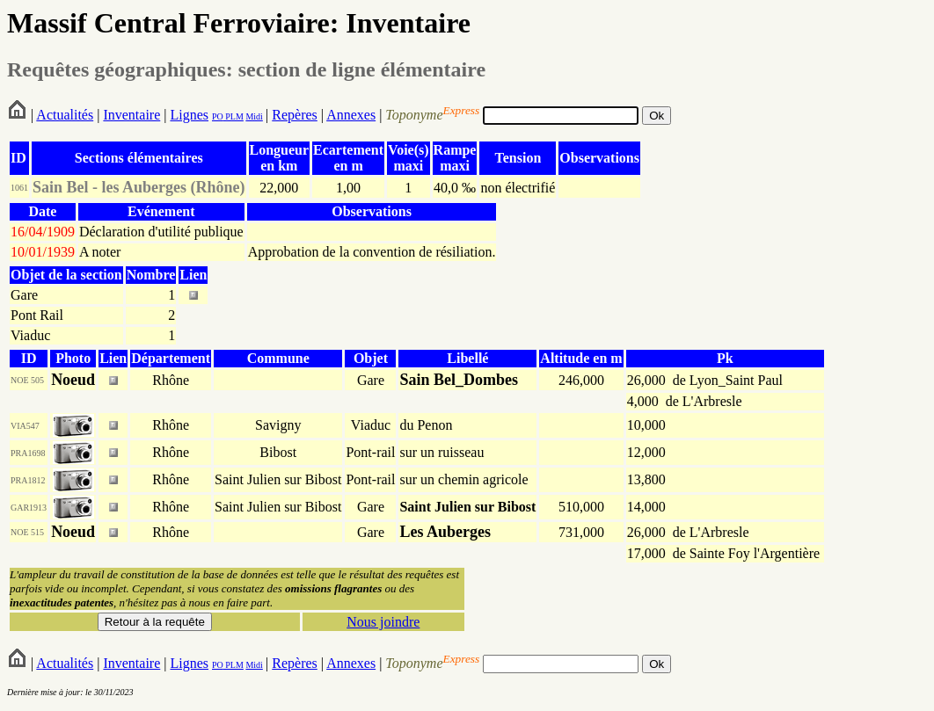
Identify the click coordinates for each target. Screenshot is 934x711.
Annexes (351, 114)
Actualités (64, 114)
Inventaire (131, 114)
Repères (294, 114)
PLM (233, 116)
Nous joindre (383, 621)
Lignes (189, 114)
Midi (253, 116)
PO (217, 116)
